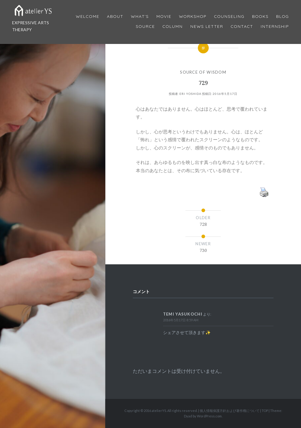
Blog (282, 16)
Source (145, 26)
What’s (140, 16)
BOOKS (260, 16)
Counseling (229, 16)
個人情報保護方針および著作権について (230, 411)
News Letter (206, 26)
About (115, 16)
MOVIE (164, 16)
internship (275, 26)
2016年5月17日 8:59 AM (180, 320)
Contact (242, 26)
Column (172, 26)
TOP (265, 411)
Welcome (87, 16)
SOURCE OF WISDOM (203, 72)
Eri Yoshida (190, 93)
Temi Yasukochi (182, 314)
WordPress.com (209, 416)
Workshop (192, 16)
